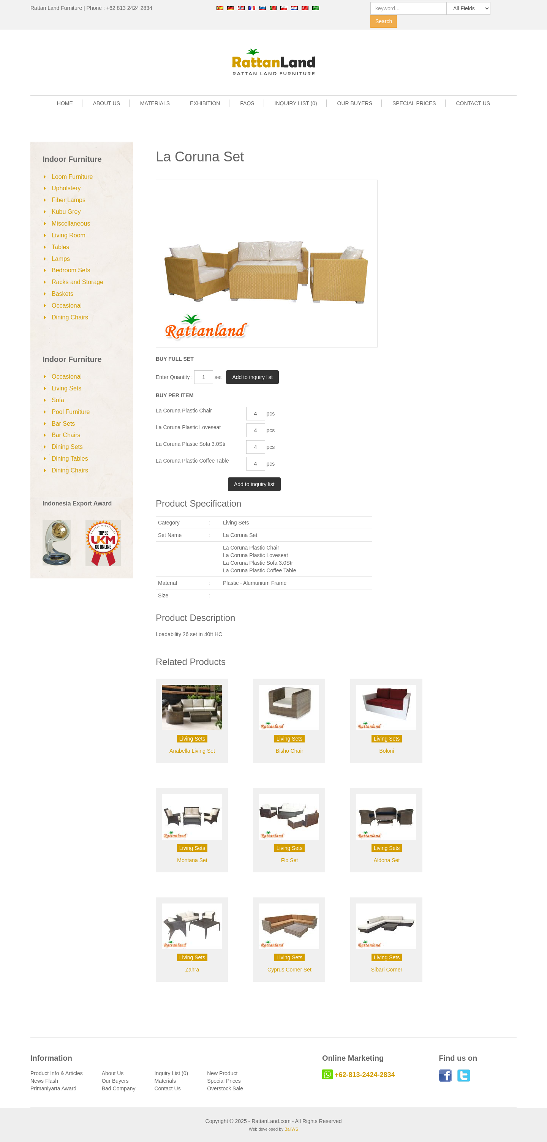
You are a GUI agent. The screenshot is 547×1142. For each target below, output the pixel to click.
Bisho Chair (289, 751)
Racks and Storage (77, 282)
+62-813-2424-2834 (365, 1075)
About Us (113, 1073)
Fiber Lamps (68, 200)
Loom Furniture (72, 177)
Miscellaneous (71, 223)
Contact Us (167, 1088)
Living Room (68, 235)
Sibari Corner (386, 970)
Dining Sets (67, 447)
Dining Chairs (70, 317)
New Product (222, 1073)
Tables (60, 247)
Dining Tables (70, 458)
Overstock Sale (225, 1088)
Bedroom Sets (71, 270)
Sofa (58, 400)
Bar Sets (63, 423)
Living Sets (66, 388)
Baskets (62, 294)
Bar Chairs (66, 435)
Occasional (67, 305)
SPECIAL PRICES (414, 103)
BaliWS (291, 1129)
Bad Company (119, 1088)
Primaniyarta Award (53, 1088)
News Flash (44, 1081)
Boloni (386, 751)
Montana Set (192, 860)
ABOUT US (106, 103)
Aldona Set (387, 860)
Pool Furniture (71, 412)
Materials (165, 1081)
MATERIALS (155, 103)
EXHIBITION (205, 103)
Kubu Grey (66, 211)
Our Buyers (115, 1081)
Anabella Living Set (192, 751)
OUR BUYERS (355, 103)
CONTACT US (473, 103)
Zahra (192, 970)
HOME (65, 103)
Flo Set (289, 860)
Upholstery (66, 188)
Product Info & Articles (56, 1073)
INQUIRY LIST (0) (296, 103)
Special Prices (224, 1081)
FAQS (247, 103)
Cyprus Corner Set (289, 970)
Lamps (61, 259)
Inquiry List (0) (171, 1073)
